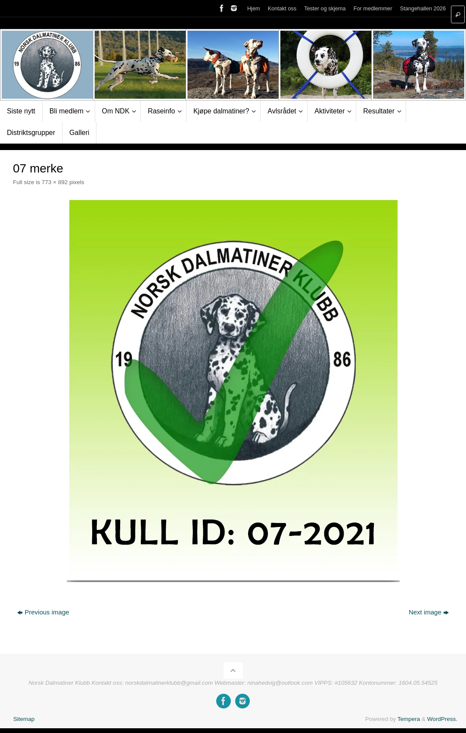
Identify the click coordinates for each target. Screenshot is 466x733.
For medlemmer (373, 8)
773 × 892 (55, 182)
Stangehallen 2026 (423, 8)
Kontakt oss (282, 8)
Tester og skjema (324, 8)
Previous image (43, 612)
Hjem (253, 8)
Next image (429, 612)
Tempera (409, 719)
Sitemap (24, 719)
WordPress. (442, 719)
